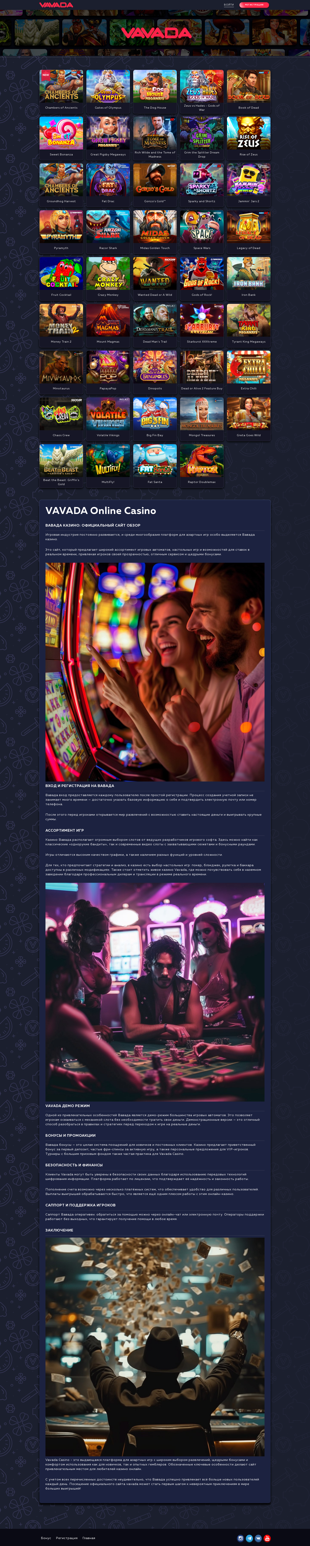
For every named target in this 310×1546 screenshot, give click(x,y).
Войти (229, 5)
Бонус (46, 1538)
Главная (88, 1538)
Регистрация (67, 1538)
